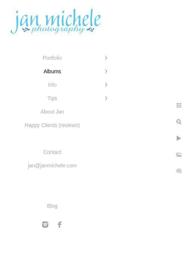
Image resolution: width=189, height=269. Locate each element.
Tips (52, 98)
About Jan (52, 112)
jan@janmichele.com (52, 165)
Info (52, 85)
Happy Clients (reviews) (52, 125)
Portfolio (52, 58)
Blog (52, 206)
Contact (52, 152)
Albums (52, 71)
